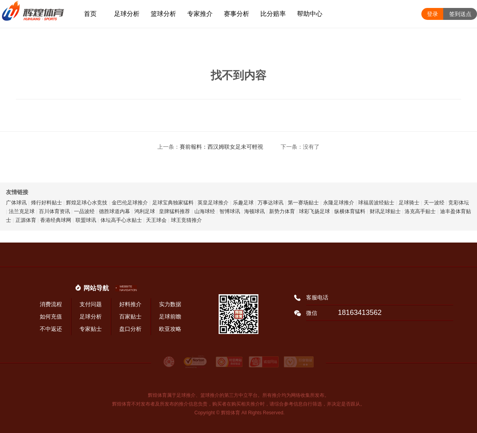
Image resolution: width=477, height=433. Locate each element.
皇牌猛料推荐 (174, 211)
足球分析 (127, 13)
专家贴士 (91, 329)
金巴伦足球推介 (130, 203)
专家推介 (200, 13)
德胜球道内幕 (114, 211)
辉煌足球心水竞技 (86, 203)
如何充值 (51, 316)
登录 (432, 14)
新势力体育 (282, 211)
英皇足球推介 (213, 203)
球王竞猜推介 (186, 220)
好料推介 (130, 304)
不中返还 (51, 329)
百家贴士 (130, 316)
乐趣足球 (243, 203)
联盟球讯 (86, 220)
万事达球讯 (270, 203)
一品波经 (84, 211)
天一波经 (434, 203)
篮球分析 (163, 13)
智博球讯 (229, 211)
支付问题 (91, 304)
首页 (90, 13)
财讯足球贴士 (385, 211)
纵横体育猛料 (349, 211)
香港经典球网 (55, 220)
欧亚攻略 (170, 329)
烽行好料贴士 (46, 203)
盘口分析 (130, 329)
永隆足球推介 (338, 203)
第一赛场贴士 (303, 203)
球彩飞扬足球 (314, 211)
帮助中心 (309, 13)
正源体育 (26, 220)
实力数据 (170, 304)
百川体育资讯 (54, 211)
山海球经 (204, 211)
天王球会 (156, 220)
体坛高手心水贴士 (121, 220)
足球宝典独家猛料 (173, 203)
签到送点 (460, 14)
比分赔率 (273, 13)
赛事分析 (236, 13)
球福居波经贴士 (376, 203)
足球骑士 (409, 203)
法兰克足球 (22, 211)
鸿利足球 (144, 211)
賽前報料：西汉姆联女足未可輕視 (221, 147)
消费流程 (51, 304)
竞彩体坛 (458, 203)
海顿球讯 (254, 211)
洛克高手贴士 (420, 211)
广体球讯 (16, 203)
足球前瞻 (170, 316)
